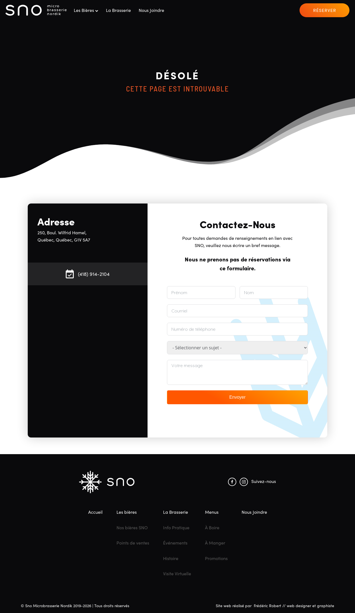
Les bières (86, 10)
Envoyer (237, 397)
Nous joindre (151, 10)
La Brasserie (118, 10)
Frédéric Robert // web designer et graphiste (294, 605)
